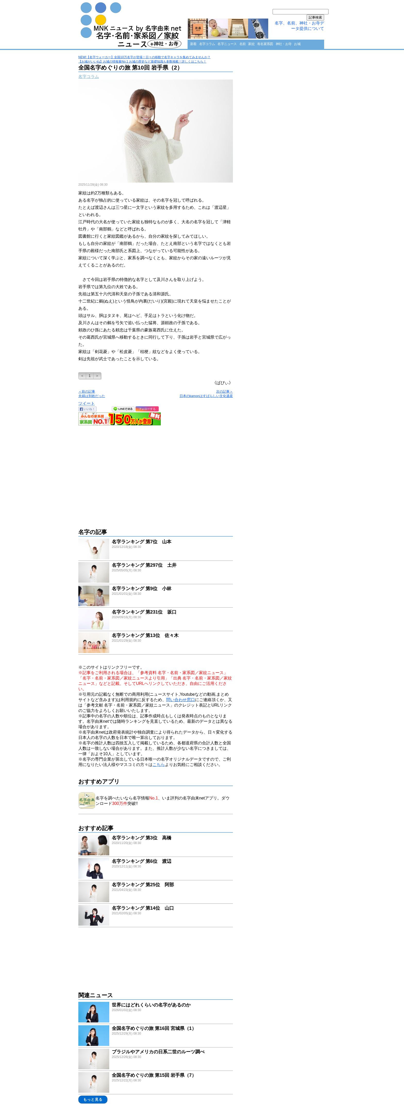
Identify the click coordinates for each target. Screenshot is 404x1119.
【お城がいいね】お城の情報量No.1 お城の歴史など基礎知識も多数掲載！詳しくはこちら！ (142, 61)
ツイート (86, 403)
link (155, 550)
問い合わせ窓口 (180, 700)
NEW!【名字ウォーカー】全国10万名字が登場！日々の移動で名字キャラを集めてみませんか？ (144, 57)
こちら (159, 764)
